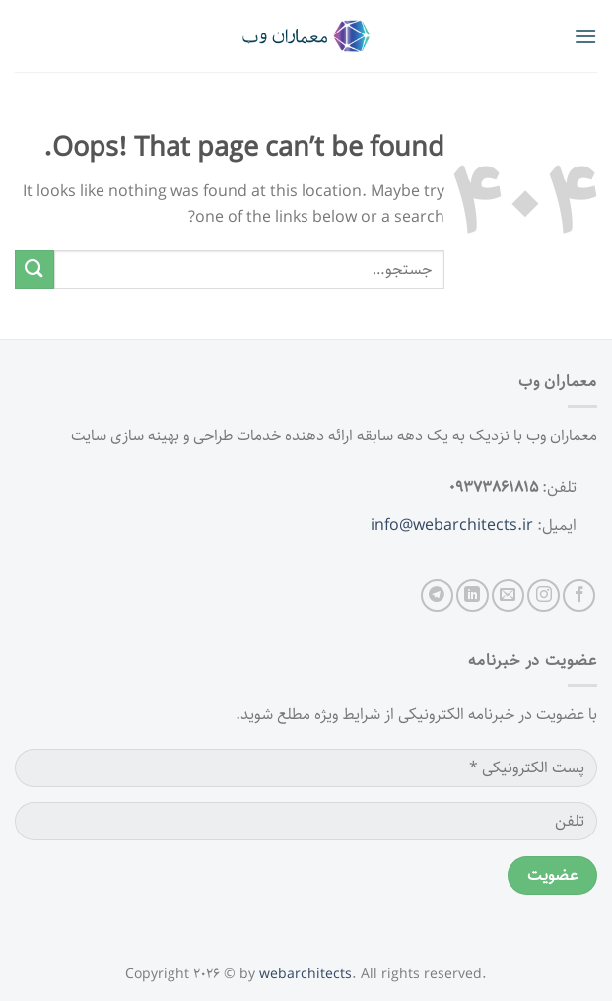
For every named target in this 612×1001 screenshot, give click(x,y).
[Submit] (34, 269)
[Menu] (585, 36)
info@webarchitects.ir (452, 525)
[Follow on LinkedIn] (472, 595)
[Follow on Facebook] (579, 595)
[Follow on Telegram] (437, 595)
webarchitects (305, 974)
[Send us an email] (508, 595)
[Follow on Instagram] (543, 595)
